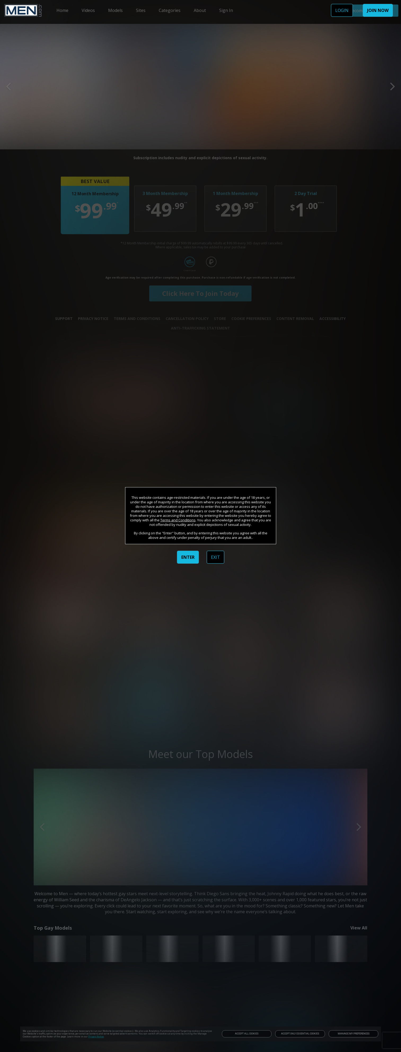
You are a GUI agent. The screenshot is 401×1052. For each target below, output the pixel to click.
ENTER (188, 557)
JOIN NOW (378, 10)
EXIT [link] (215, 557)
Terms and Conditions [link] (178, 520)
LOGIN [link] (342, 10)
